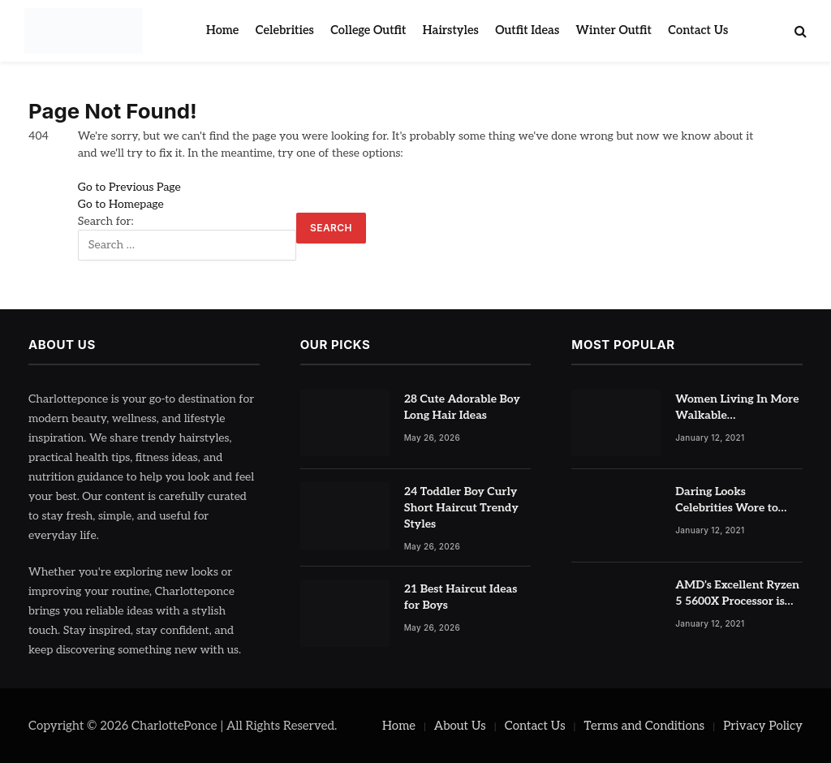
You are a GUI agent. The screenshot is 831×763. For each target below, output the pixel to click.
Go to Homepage (121, 204)
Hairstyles (451, 30)
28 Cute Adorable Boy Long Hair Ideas (462, 407)
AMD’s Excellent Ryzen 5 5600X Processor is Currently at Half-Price (737, 594)
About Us (460, 725)
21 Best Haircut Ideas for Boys (461, 597)
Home (222, 30)
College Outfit (368, 30)
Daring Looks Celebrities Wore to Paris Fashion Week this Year (728, 500)
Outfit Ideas (527, 30)
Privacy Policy (763, 725)
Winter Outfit (614, 30)
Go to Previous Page (129, 187)
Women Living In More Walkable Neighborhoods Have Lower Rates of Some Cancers (737, 408)
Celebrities (285, 30)
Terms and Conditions (644, 725)
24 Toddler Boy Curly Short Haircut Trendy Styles (461, 508)
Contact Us (698, 30)
